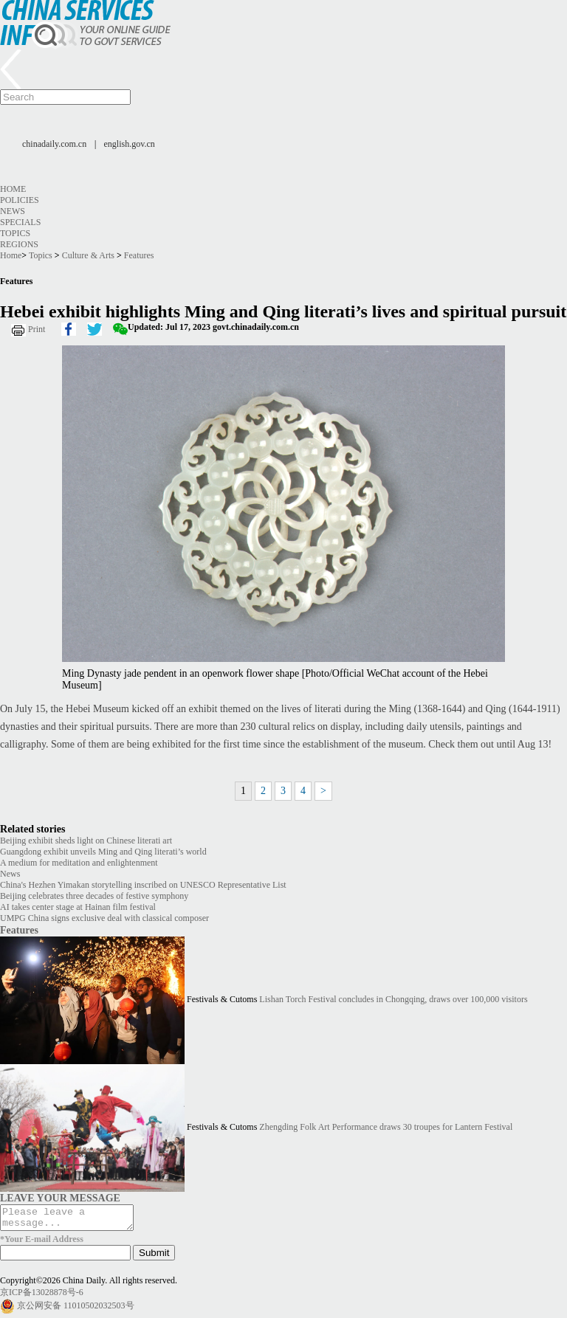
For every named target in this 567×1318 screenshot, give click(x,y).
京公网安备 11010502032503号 (75, 1310)
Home (13, 189)
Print (36, 329)
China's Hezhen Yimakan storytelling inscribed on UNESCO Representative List (143, 885)
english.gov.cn (129, 144)
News (12, 211)
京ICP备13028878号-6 (41, 1296)
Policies (19, 200)
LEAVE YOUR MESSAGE (60, 1198)
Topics (15, 233)
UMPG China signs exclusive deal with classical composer (104, 918)
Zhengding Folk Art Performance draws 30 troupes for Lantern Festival (385, 1127)
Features (139, 255)
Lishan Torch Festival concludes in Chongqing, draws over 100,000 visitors (393, 1000)
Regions (19, 244)
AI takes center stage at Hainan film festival (78, 907)
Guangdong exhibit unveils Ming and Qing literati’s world (103, 851)
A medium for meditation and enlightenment (79, 863)
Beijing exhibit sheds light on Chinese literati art (86, 840)
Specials (20, 222)
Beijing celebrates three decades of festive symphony (94, 896)
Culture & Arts (88, 255)
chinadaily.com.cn (54, 144)
